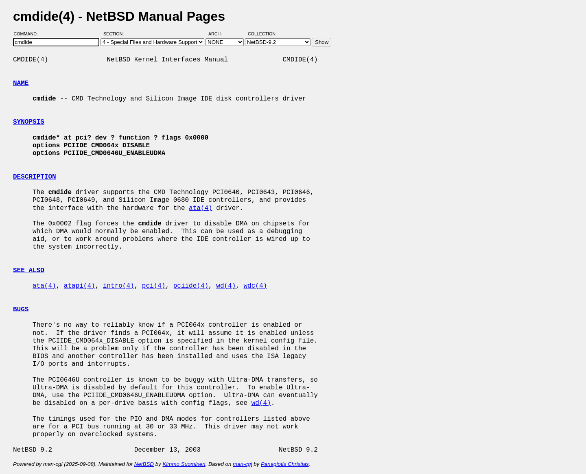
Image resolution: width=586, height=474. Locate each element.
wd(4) (226, 286)
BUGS (20, 309)
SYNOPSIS (28, 122)
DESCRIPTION (34, 177)
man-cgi (242, 464)
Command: (28, 33)
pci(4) (154, 286)
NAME (20, 83)
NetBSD (144, 464)
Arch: (218, 33)
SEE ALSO (28, 270)
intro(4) (118, 286)
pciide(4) (190, 286)
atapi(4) (79, 286)
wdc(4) (255, 286)
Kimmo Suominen (183, 464)
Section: (115, 33)
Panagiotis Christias (285, 464)
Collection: (262, 33)
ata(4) (200, 208)
